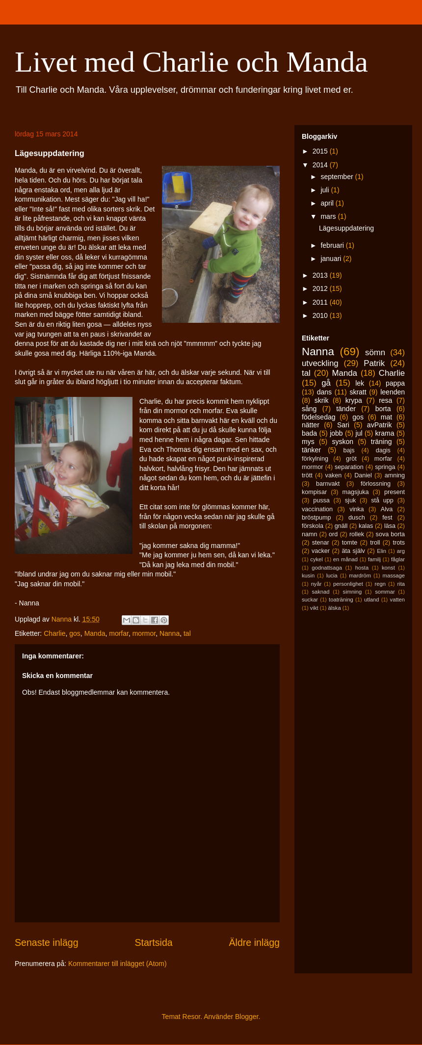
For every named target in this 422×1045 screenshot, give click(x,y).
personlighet (348, 584)
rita (401, 584)
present (394, 492)
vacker (321, 551)
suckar (310, 599)
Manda (95, 633)
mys (308, 441)
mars (329, 216)
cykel (316, 559)
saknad (320, 592)
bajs (348, 450)
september (337, 177)
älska (334, 608)
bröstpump (316, 517)
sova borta (390, 534)
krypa (353, 400)
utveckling (320, 363)
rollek (356, 534)
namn (309, 534)
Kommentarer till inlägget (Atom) (117, 963)
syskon (342, 441)
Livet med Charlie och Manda (191, 62)
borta (383, 409)
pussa (321, 500)
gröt (351, 458)
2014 (321, 165)
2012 (321, 288)
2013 (321, 275)
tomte (350, 542)
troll (375, 542)
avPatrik (379, 425)
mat (386, 417)
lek (359, 383)
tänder (346, 409)
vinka (356, 509)
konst (388, 568)
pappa (395, 383)
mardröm (360, 575)
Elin (381, 551)
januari (331, 258)
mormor (144, 633)
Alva (387, 509)
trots (399, 542)
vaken (333, 475)
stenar (320, 542)
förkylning (315, 458)
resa (385, 400)
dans (324, 392)
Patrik (374, 363)
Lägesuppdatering (346, 228)
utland (371, 599)
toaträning (341, 599)
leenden (392, 392)
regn (380, 584)
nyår (316, 584)
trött (307, 475)
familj (374, 559)
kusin (308, 575)
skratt (357, 392)
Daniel (363, 475)
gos (74, 633)
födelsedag (319, 417)
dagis (383, 450)
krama (385, 433)
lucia (332, 575)
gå (326, 383)
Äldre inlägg (254, 942)
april (327, 203)
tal (187, 633)
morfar (119, 633)
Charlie (54, 633)
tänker (311, 450)
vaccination (317, 509)
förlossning (376, 483)
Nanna (169, 633)
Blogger (246, 1016)
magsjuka (356, 492)
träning (381, 441)
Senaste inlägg (47, 942)
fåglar (398, 559)
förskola (312, 525)
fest (387, 517)
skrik (322, 400)
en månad (345, 559)
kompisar (314, 492)
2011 (321, 302)
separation (349, 467)
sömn (375, 352)
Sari (343, 425)
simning (352, 592)
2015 (321, 151)
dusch (356, 517)
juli (325, 190)
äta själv (353, 551)
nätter (310, 425)
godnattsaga (327, 568)
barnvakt (328, 483)
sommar (385, 592)
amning (395, 475)
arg (401, 551)
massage (394, 575)
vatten (397, 599)
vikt (314, 608)
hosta (362, 568)
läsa (390, 525)
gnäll (341, 525)
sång (309, 409)
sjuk (350, 500)
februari (332, 245)
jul (359, 433)
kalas (366, 525)
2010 (321, 315)
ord (333, 534)
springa (385, 467)
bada (309, 433)
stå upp (382, 500)
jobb (336, 433)
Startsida (153, 942)
